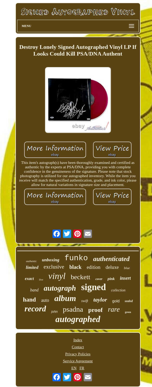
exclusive (54, 267)
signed (93, 287)
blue (127, 268)
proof (95, 309)
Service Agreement (78, 361)
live (41, 279)
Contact (78, 347)
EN (74, 368)
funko (76, 258)
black (75, 267)
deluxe (112, 267)
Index (77, 340)
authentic (31, 261)
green (128, 312)
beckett (80, 277)
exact (29, 278)
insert (125, 278)
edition (94, 267)
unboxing (50, 259)
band (34, 290)
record (35, 308)
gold (116, 301)
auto (45, 300)
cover (98, 279)
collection (118, 290)
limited (32, 267)
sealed (129, 301)
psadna (73, 309)
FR (82, 368)
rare (114, 309)
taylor (100, 299)
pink (111, 279)
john (54, 311)
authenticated (111, 258)
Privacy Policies (77, 354)
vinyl (56, 276)
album (65, 298)
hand (29, 299)
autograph (60, 288)
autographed (77, 319)
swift (84, 301)
